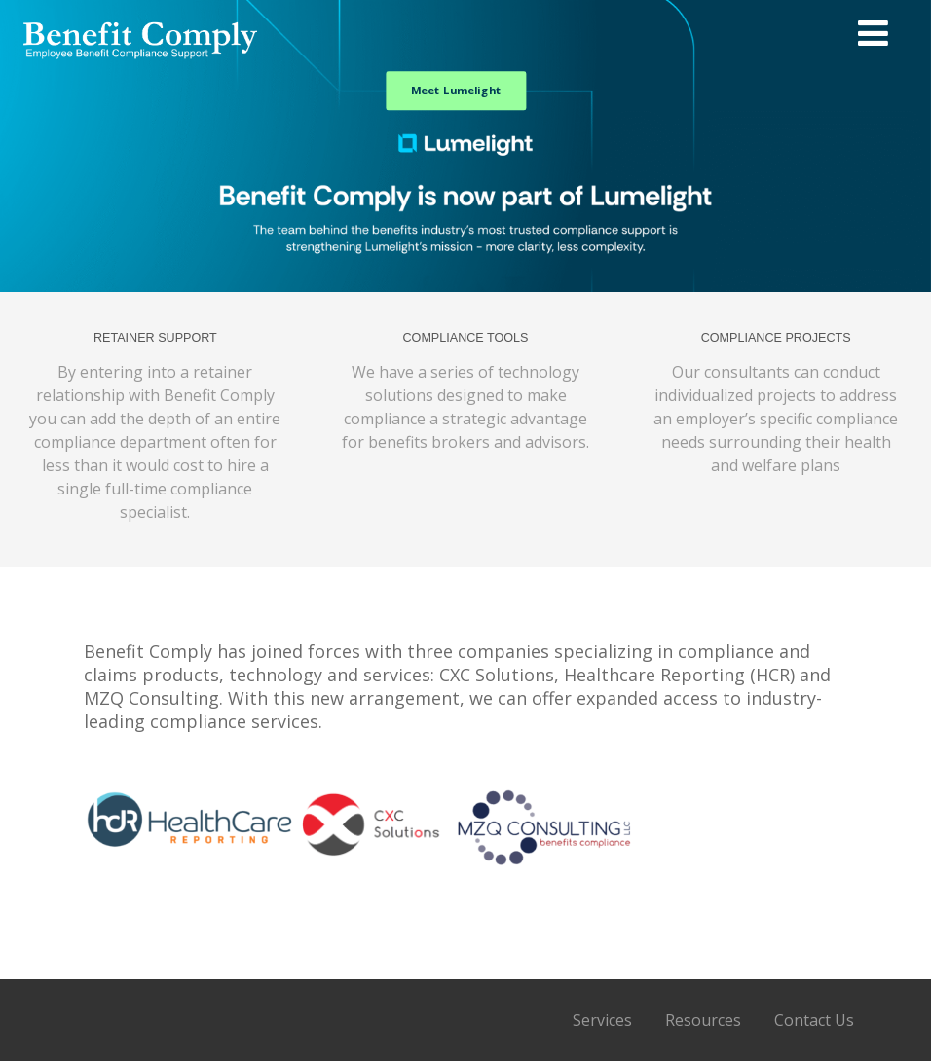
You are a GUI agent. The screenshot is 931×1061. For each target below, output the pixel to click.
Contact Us (814, 1020)
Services (602, 1020)
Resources (703, 1020)
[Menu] (873, 32)
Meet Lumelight (456, 89)
